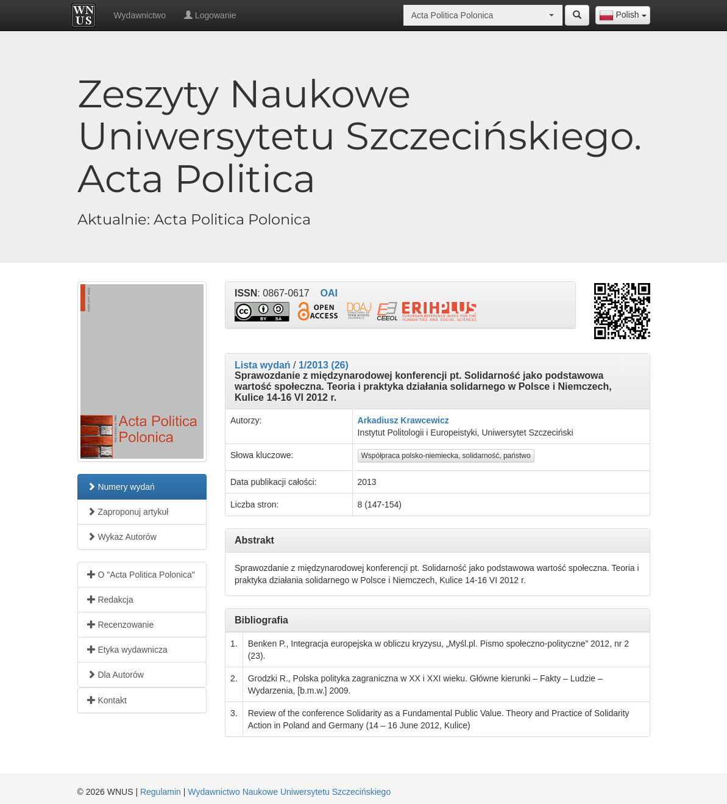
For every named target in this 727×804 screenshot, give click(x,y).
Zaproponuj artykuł (128, 512)
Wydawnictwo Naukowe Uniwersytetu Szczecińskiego (289, 792)
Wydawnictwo (140, 15)
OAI (329, 293)
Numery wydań (121, 487)
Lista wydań (263, 365)
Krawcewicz (424, 420)
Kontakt (107, 700)
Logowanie (210, 15)
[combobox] (622, 15)
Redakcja (110, 600)
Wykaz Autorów (122, 537)
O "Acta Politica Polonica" (141, 575)
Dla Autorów (115, 675)
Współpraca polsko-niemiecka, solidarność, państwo (446, 455)
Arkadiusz (378, 420)
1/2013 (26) (324, 365)
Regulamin (160, 792)
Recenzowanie (120, 625)
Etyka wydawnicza (127, 650)
